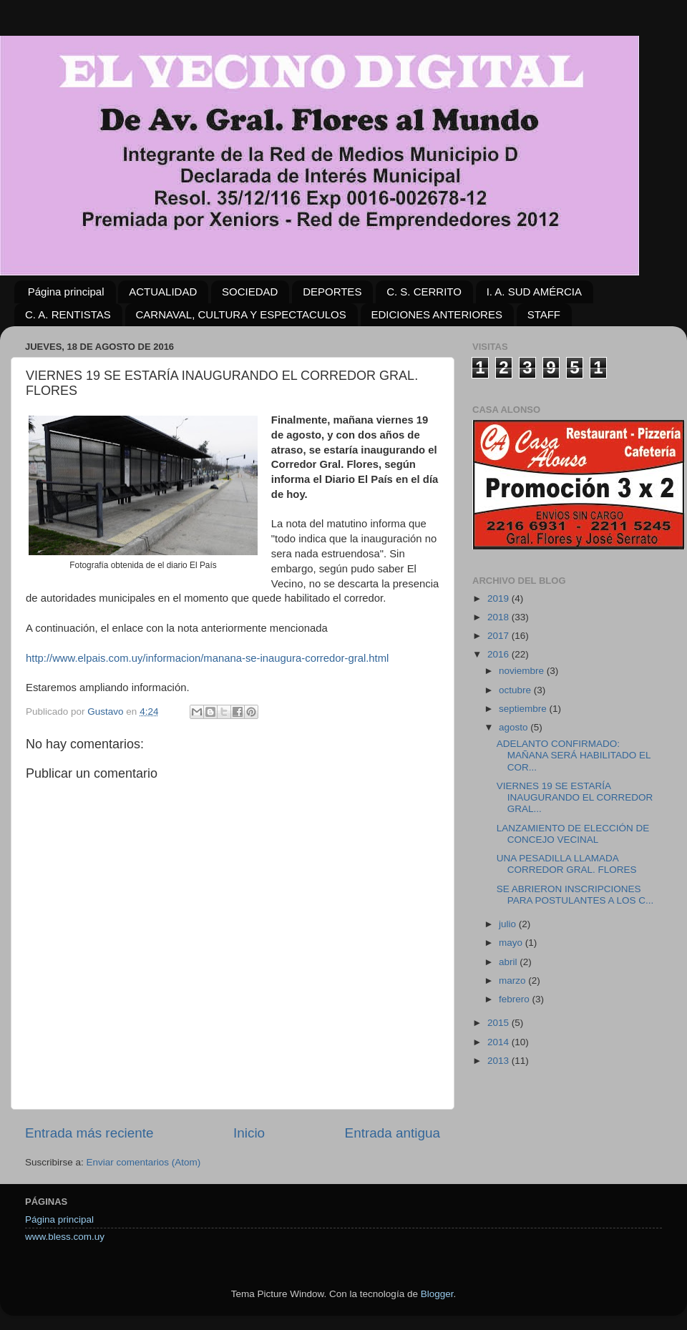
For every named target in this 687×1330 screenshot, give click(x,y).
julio (509, 924)
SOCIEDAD (250, 291)
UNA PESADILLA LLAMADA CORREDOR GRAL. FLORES (567, 864)
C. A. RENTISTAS (68, 314)
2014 (499, 1042)
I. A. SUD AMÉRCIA (534, 291)
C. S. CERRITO (424, 291)
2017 (499, 635)
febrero (515, 999)
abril (509, 962)
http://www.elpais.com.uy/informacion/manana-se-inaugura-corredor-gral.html (207, 658)
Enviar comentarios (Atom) (144, 1162)
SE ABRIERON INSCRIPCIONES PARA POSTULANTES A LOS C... (575, 895)
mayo (512, 942)
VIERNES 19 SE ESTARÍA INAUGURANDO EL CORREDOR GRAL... (575, 797)
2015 (499, 1022)
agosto (514, 727)
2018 (499, 617)
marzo (513, 980)
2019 (499, 598)
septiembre (524, 708)
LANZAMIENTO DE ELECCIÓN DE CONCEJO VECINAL (573, 834)
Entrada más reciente (89, 1132)
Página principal (66, 291)
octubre (516, 690)
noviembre (523, 670)
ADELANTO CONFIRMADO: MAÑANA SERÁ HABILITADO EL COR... (574, 755)
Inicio (249, 1132)
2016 (499, 654)
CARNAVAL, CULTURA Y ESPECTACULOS (241, 314)
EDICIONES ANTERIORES (436, 314)
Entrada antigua (392, 1132)
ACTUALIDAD (163, 291)
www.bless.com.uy (64, 1236)
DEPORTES (332, 291)
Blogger (437, 1294)
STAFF (543, 314)
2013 (499, 1060)
